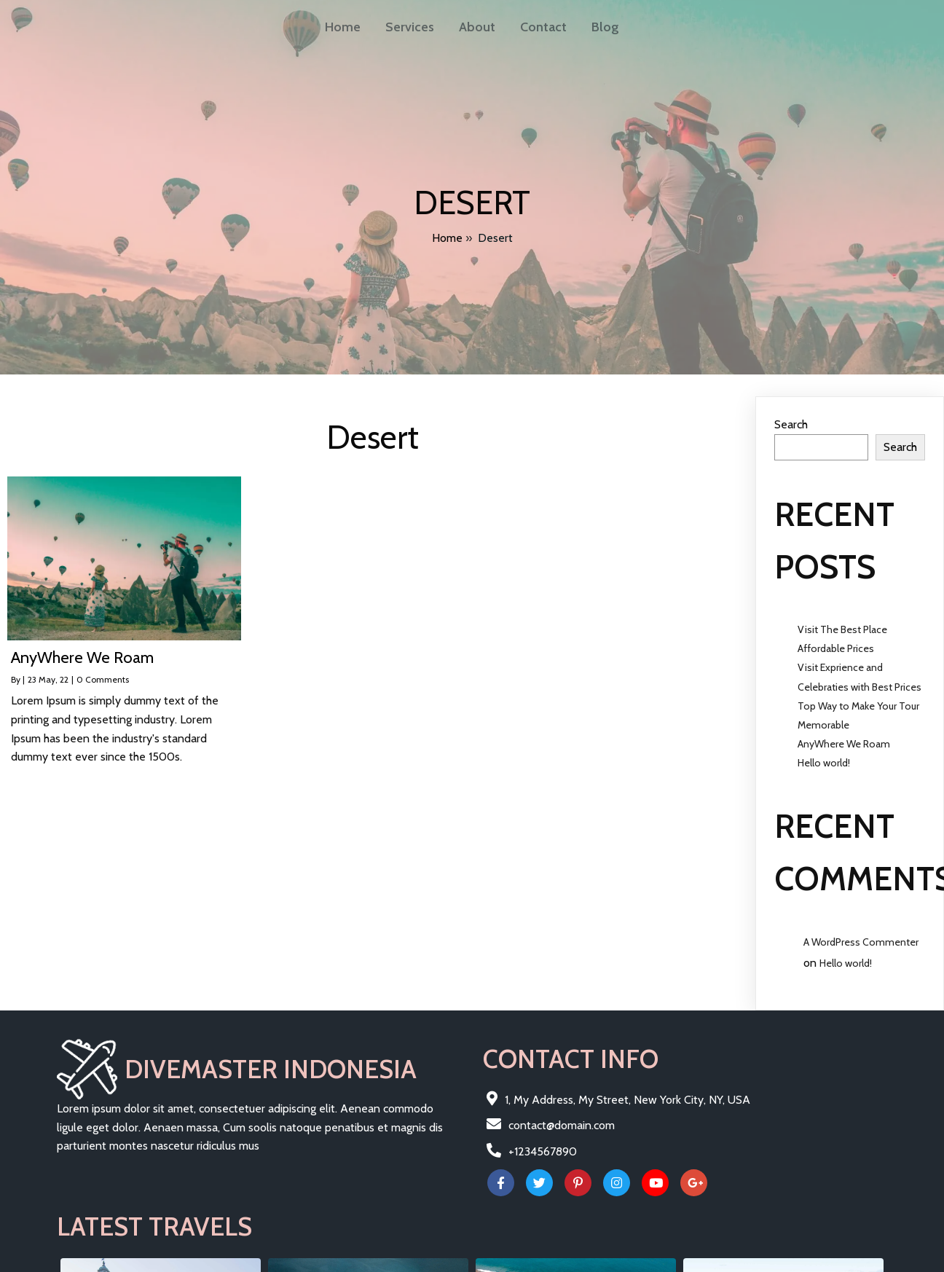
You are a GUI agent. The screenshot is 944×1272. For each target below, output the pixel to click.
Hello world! (824, 757)
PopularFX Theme (262, 1259)
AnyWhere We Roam (844, 738)
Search (791, 419)
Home (447, 236)
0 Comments (102, 674)
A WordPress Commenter (861, 936)
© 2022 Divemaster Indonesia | (137, 1259)
